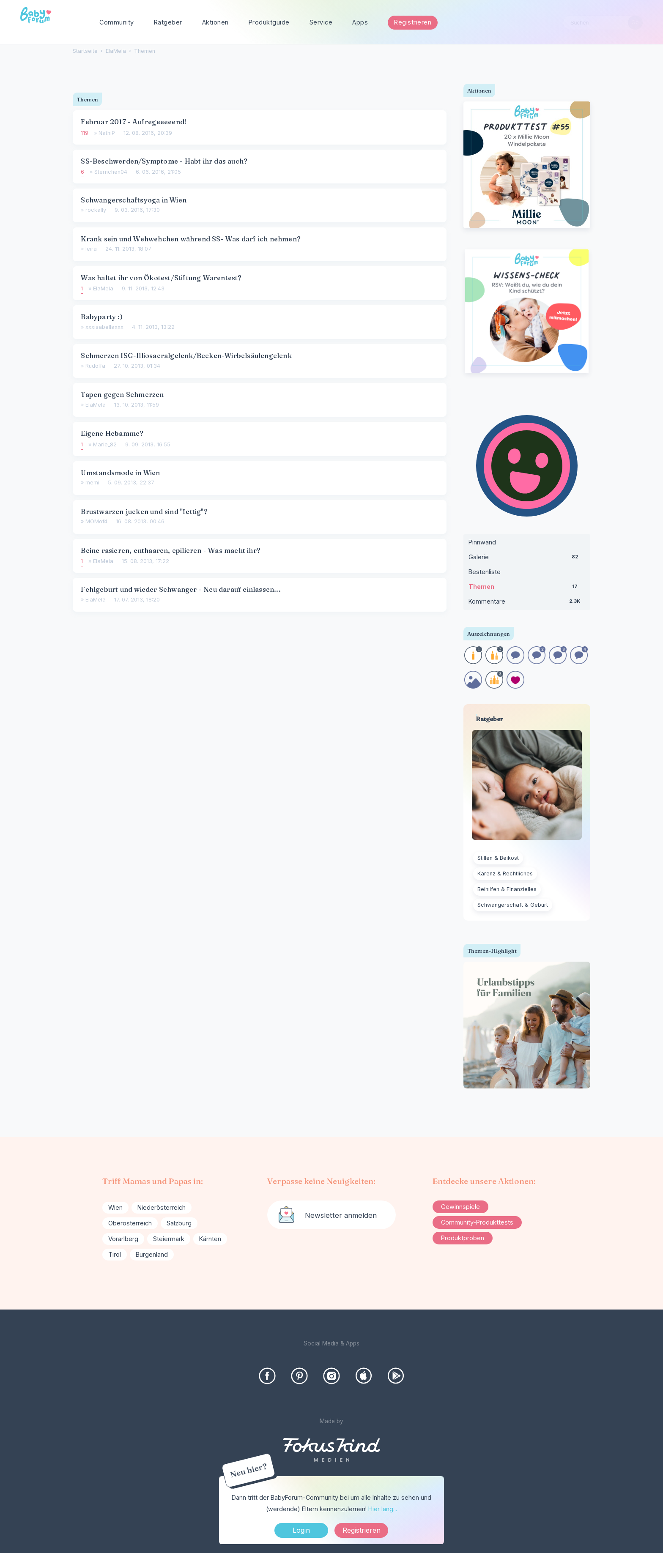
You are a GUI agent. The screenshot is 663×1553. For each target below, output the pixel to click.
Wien (115, 1207)
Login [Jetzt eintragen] (301, 1530)
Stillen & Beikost (498, 858)
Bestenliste (484, 571)
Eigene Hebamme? (112, 433)
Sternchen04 (110, 172)
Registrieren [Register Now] (361, 1530)
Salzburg (179, 1223)
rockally (95, 210)
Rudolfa (95, 366)
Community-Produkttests (477, 1222)
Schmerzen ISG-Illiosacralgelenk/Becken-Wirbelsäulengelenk (186, 355)
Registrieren (412, 22)
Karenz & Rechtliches (505, 873)
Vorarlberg (123, 1238)
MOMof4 (96, 521)
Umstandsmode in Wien (120, 472)
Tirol (114, 1254)
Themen (526, 588)
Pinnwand (482, 542)
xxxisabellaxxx (104, 327)
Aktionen (215, 22)
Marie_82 (105, 444)
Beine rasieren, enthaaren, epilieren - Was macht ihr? (170, 550)
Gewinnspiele (460, 1206)
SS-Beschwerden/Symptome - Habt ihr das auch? (164, 161)
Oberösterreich (130, 1223)
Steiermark (168, 1238)
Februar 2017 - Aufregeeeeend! (133, 122)
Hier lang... (382, 1508)
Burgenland (152, 1254)
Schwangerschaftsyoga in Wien (133, 200)
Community (116, 22)
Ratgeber (168, 22)
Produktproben (462, 1237)
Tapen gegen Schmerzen (122, 394)
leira (91, 249)
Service (321, 22)
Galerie (526, 559)
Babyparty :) (101, 316)
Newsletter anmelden (341, 1215)
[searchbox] (603, 23)
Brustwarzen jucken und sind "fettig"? (144, 511)
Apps (360, 22)
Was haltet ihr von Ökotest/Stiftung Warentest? (161, 277)
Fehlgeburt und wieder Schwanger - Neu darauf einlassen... (180, 589)
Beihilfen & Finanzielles (507, 889)
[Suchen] (635, 23)
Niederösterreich (161, 1207)
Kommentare (526, 603)
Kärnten (210, 1238)
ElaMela (103, 288)
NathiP (107, 133)
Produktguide (269, 22)
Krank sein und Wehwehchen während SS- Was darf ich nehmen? (191, 239)
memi (92, 482)
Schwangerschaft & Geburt (512, 905)
